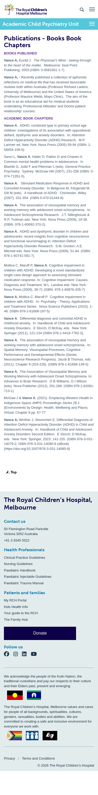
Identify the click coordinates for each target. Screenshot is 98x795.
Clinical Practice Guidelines (24, 558)
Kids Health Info (16, 607)
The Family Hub (16, 620)
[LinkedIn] (26, 654)
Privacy (9, 758)
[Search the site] (82, 9)
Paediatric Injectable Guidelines (27, 577)
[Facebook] (8, 654)
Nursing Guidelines (18, 564)
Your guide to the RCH (21, 613)
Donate (40, 633)
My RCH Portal (15, 600)
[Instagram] (17, 654)
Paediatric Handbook (20, 570)
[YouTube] (35, 654)
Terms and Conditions (38, 758)
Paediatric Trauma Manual (24, 583)
